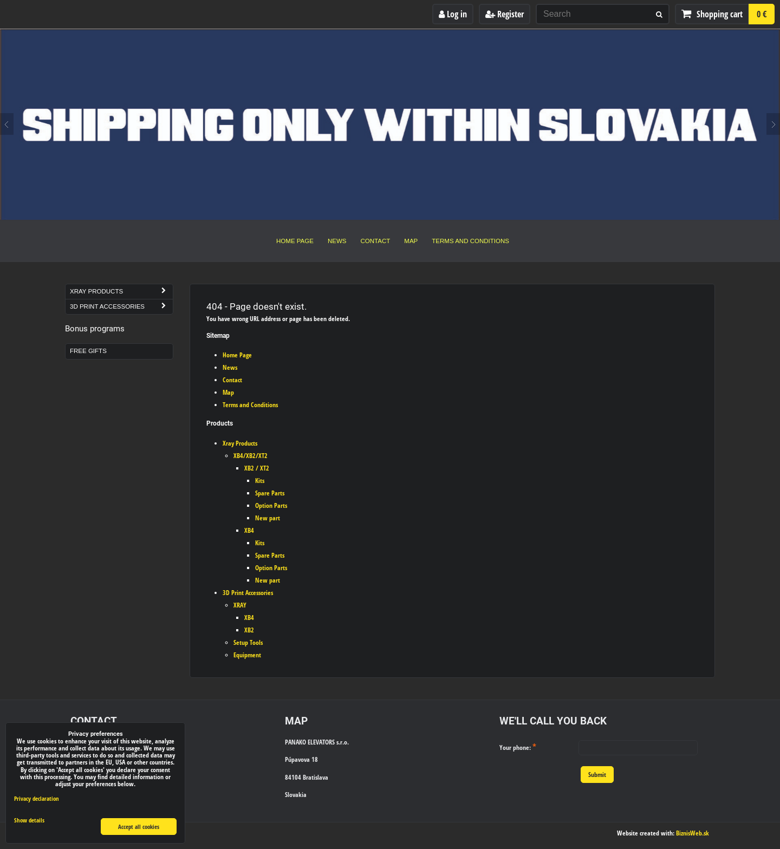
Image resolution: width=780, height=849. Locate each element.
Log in (453, 14)
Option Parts (271, 505)
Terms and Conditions (470, 241)
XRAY (239, 605)
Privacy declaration (36, 798)
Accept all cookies (138, 826)
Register (504, 14)
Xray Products (240, 443)
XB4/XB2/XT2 (250, 456)
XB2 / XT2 (256, 468)
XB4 (249, 530)
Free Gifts (88, 351)
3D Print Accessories (248, 593)
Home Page (295, 241)
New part (267, 518)
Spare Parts (269, 493)
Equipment (247, 655)
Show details (29, 820)
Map (411, 241)
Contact (376, 241)
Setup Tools (248, 642)
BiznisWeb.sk (692, 833)
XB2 (249, 630)
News (337, 241)
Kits (259, 480)
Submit (597, 774)
